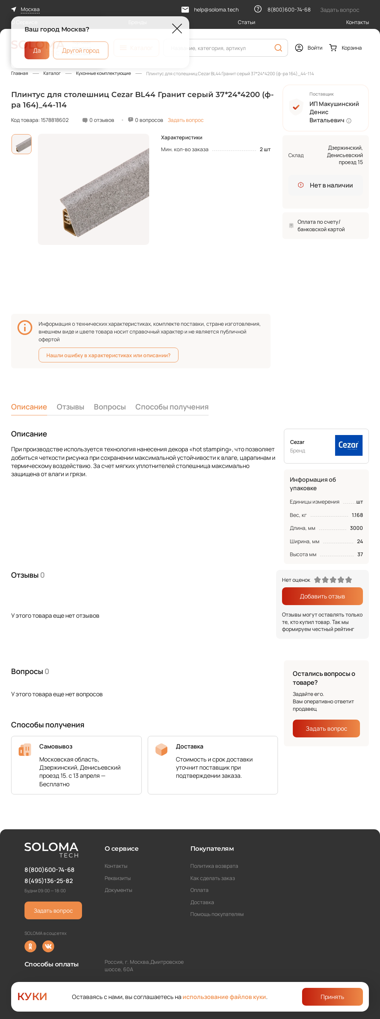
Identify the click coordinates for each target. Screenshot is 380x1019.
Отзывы (70, 407)
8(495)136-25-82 (48, 881)
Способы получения (172, 407)
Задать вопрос (186, 119)
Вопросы (110, 407)
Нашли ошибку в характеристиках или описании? (108, 355)
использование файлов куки (224, 997)
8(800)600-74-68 (49, 870)
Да (37, 50)
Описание (29, 407)
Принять (332, 997)
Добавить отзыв (322, 596)
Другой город (80, 50)
